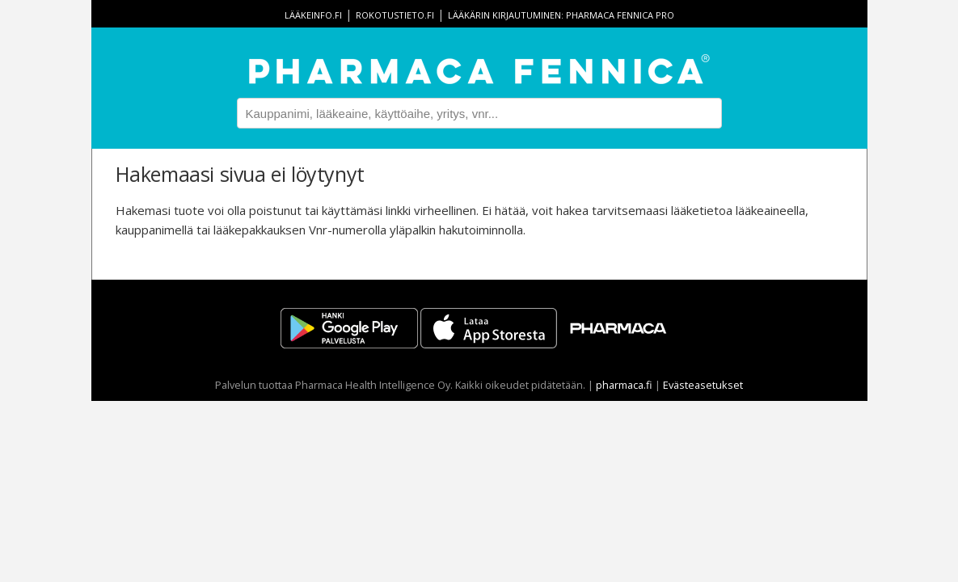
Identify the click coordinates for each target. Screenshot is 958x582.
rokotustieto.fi (395, 15)
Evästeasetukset (703, 384)
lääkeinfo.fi (313, 15)
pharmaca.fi (624, 384)
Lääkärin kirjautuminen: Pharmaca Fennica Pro (561, 15)
